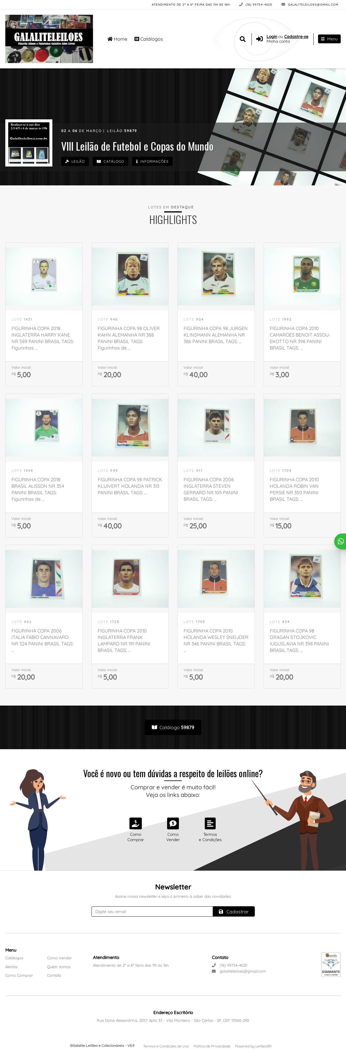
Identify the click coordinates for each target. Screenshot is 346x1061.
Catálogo (113, 162)
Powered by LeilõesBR (253, 1046)
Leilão (75, 162)
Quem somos (59, 966)
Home (117, 38)
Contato (54, 975)
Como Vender (59, 957)
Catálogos (148, 38)
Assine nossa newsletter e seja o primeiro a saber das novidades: (173, 896)
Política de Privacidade (212, 1046)
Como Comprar (19, 975)
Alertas (11, 966)
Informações (157, 162)
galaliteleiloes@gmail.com (310, 4)
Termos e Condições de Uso (166, 1046)
